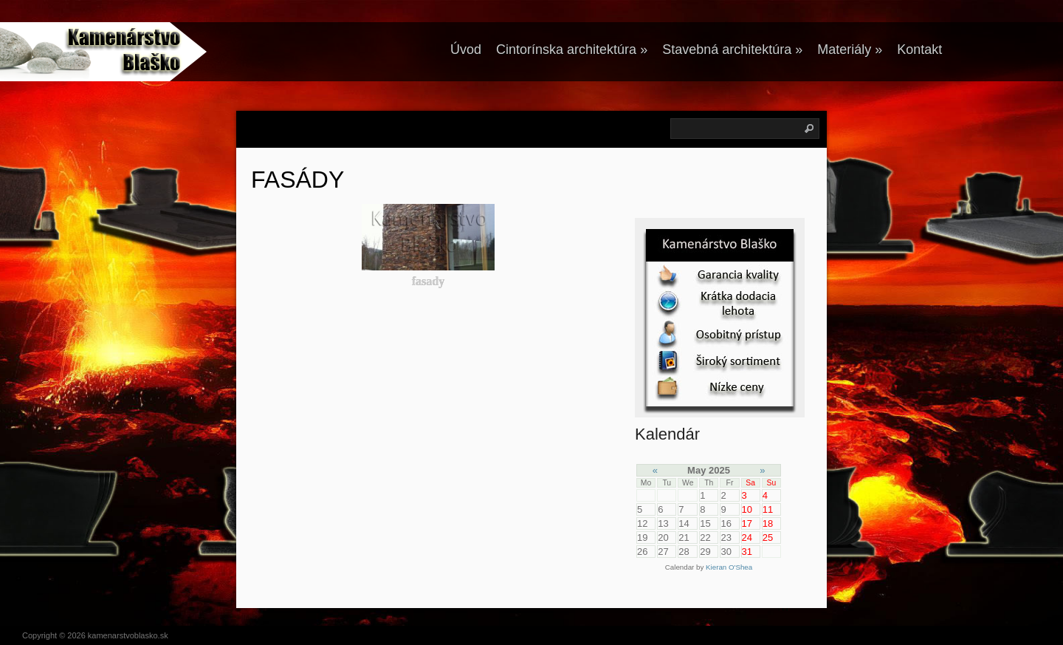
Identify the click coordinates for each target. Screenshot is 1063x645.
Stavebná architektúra (732, 49)
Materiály (849, 49)
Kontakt (919, 49)
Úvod (465, 49)
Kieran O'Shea (729, 567)
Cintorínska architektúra (571, 49)
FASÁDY (297, 179)
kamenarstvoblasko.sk (128, 635)
